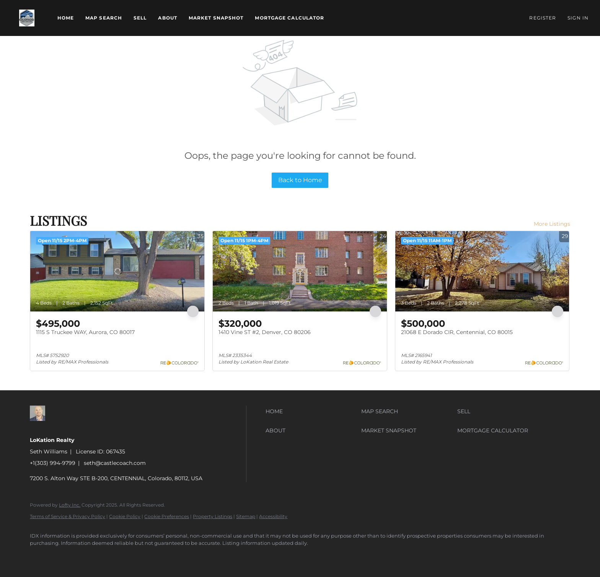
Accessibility (273, 516)
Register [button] (542, 18)
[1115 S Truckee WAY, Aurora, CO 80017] (117, 271)
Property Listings (212, 516)
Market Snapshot (216, 18)
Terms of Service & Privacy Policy (67, 516)
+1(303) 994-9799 (52, 463)
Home (65, 18)
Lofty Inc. (69, 505)
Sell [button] (140, 18)
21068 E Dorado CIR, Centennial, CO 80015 (457, 332)
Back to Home (300, 180)
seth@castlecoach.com (115, 463)
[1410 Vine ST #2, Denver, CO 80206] (300, 271)
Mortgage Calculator (289, 18)
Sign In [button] (578, 18)
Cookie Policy (124, 516)
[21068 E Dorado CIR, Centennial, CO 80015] (482, 271)
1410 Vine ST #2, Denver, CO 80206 (264, 332)
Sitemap (245, 516)
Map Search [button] (103, 18)
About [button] (167, 18)
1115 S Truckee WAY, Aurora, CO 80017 (85, 332)
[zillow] (39, 556)
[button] (26, 18)
